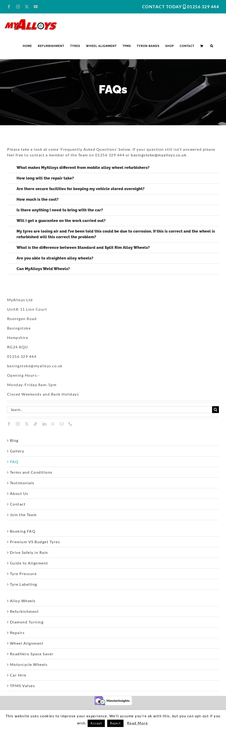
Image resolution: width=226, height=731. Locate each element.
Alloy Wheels (23, 600)
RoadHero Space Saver (32, 654)
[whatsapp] (53, 424)
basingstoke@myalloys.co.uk (158, 155)
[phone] (70, 424)
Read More (137, 723)
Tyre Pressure (23, 573)
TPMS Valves (22, 685)
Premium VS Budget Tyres (35, 541)
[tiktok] (36, 424)
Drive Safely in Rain (29, 552)
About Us (19, 493)
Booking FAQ (23, 531)
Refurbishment (24, 611)
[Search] (215, 409)
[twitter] (27, 424)
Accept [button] (96, 723)
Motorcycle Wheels (29, 664)
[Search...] (109, 409)
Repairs (17, 632)
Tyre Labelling (23, 584)
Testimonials (22, 482)
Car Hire (18, 675)
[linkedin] (45, 424)
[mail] (62, 424)
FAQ (14, 461)
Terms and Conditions (31, 472)
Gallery (17, 451)
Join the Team (23, 514)
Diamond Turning (27, 622)
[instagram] (18, 424)
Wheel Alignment (27, 643)
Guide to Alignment (29, 563)
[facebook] (9, 424)
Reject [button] (115, 723)
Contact (18, 504)
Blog (14, 440)
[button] (211, 46)
